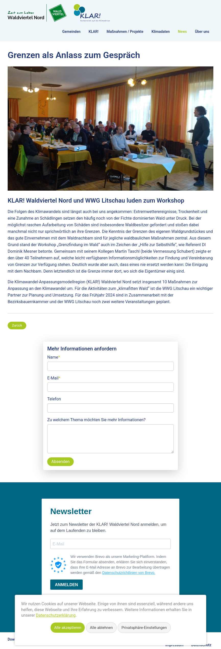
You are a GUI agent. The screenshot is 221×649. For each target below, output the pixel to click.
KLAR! (94, 32)
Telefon (54, 399)
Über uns (202, 32)
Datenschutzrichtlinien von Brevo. (128, 573)
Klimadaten (161, 32)
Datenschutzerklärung (56, 615)
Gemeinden (71, 32)
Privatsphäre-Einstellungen (144, 627)
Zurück (17, 325)
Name (53, 357)
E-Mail (53, 377)
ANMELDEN (66, 585)
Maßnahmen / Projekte (125, 32)
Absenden (60, 461)
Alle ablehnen (101, 627)
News (182, 32)
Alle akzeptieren (67, 627)
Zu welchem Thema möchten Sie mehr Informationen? (96, 419)
